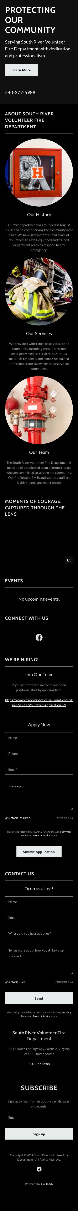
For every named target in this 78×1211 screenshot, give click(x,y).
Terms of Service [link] (41, 835)
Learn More (21, 70)
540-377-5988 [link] (20, 92)
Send (39, 998)
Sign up (39, 1134)
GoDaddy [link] (47, 1184)
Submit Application (39, 852)
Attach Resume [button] (19, 818)
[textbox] (39, 737)
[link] (39, 638)
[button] (6, 818)
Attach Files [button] (16, 982)
